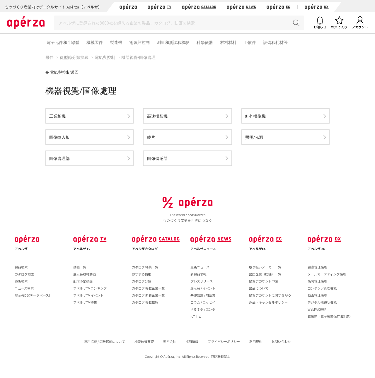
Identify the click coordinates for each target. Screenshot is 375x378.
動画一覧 (79, 267)
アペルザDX (316, 248)
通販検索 (21, 281)
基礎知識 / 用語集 (202, 295)
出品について (258, 288)
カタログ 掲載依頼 (145, 302)
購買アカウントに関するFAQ (270, 295)
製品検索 (21, 267)
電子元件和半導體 (63, 42)
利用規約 (255, 341)
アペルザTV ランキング (90, 288)
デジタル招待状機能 (322, 302)
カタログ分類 (141, 281)
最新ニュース (199, 267)
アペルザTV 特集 (85, 302)
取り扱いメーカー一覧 (265, 267)
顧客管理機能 (317, 267)
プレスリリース (201, 281)
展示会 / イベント (202, 288)
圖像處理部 (59, 158)
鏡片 (151, 137)
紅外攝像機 (255, 116)
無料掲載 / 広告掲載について (104, 341)
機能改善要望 (144, 341)
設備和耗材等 (275, 42)
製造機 (116, 42)
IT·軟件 (249, 42)
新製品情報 (198, 274)
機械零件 (94, 42)
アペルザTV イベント (88, 295)
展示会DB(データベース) (32, 295)
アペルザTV (82, 248)
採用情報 (191, 341)
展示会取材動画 (84, 274)
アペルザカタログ (145, 248)
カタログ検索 (24, 274)
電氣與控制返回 (64, 72)
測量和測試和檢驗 (173, 42)
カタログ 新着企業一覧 (148, 295)
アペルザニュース (203, 248)
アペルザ (21, 248)
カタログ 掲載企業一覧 (148, 288)
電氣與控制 (139, 42)
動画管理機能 (317, 295)
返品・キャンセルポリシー (268, 302)
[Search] (179, 23)
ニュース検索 (24, 288)
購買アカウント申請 (263, 281)
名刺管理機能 (317, 281)
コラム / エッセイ (202, 302)
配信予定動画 (83, 281)
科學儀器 (205, 42)
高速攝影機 (157, 116)
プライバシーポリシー (224, 341)
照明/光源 (254, 137)
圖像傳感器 (157, 158)
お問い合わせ (281, 341)
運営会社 (169, 341)
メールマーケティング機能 (327, 274)
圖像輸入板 (59, 137)
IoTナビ (196, 316)
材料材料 (228, 42)
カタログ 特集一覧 (145, 267)
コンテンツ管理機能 (322, 288)
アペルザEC (257, 248)
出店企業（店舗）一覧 (265, 274)
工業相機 (57, 116)
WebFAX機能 (317, 309)
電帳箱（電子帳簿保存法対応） (330, 316)
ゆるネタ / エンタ (202, 309)
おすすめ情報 (141, 274)
